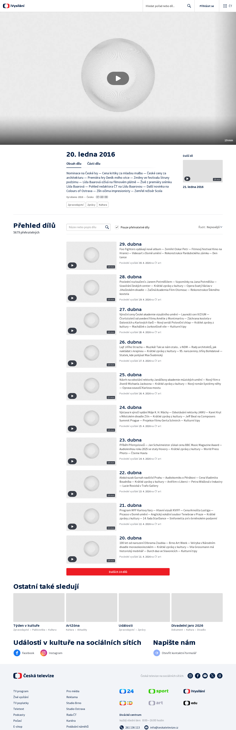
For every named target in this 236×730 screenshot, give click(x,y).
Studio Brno (73, 702)
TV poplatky (21, 702)
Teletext (18, 708)
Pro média (72, 690)
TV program (20, 690)
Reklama (72, 696)
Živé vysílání (20, 696)
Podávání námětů (77, 725)
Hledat (188, 7)
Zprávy (90, 204)
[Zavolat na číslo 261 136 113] (129, 726)
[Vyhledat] (107, 226)
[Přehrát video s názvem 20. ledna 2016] (118, 78)
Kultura (103, 204)
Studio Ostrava (75, 708)
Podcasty (19, 713)
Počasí (17, 719)
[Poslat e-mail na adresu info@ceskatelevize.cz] (161, 726)
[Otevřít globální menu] (227, 6)
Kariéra (71, 719)
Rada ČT (71, 713)
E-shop (17, 725)
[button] (118, 78)
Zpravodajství (75, 204)
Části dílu (93, 163)
